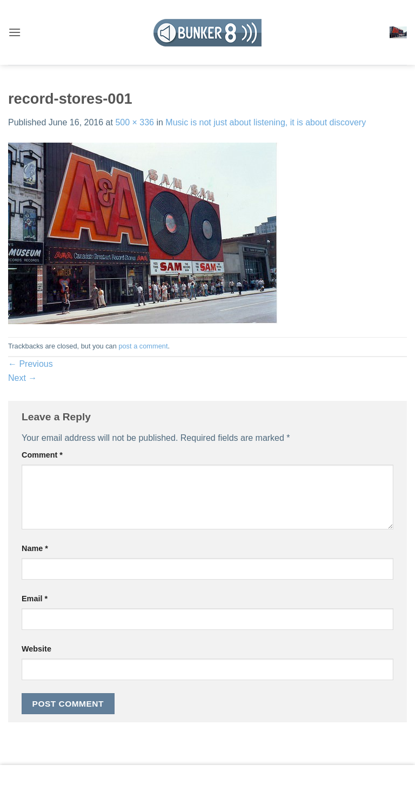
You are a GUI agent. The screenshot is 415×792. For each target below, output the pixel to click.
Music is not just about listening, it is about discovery (265, 122)
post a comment (143, 346)
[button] (14, 32)
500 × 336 (134, 122)
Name (35, 548)
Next (22, 377)
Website (36, 649)
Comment (42, 455)
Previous (30, 363)
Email (35, 598)
